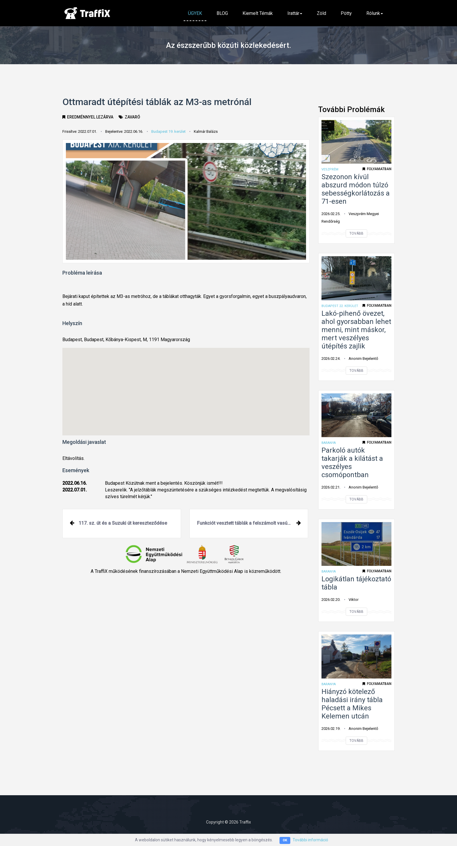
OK (285, 840)
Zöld (321, 13)
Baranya (328, 443)
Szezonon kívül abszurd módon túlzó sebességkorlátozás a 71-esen (355, 189)
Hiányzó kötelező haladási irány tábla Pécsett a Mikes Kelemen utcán (352, 704)
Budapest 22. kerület (339, 306)
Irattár (294, 13)
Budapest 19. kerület (168, 131)
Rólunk (374, 13)
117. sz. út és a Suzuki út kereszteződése (123, 523)
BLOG (222, 13)
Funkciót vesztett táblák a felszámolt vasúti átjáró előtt (252, 523)
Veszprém (329, 169)
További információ (310, 840)
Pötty (346, 13)
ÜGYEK (195, 13)
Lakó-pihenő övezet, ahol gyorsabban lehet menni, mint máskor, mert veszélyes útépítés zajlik (356, 329)
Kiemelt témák (257, 13)
